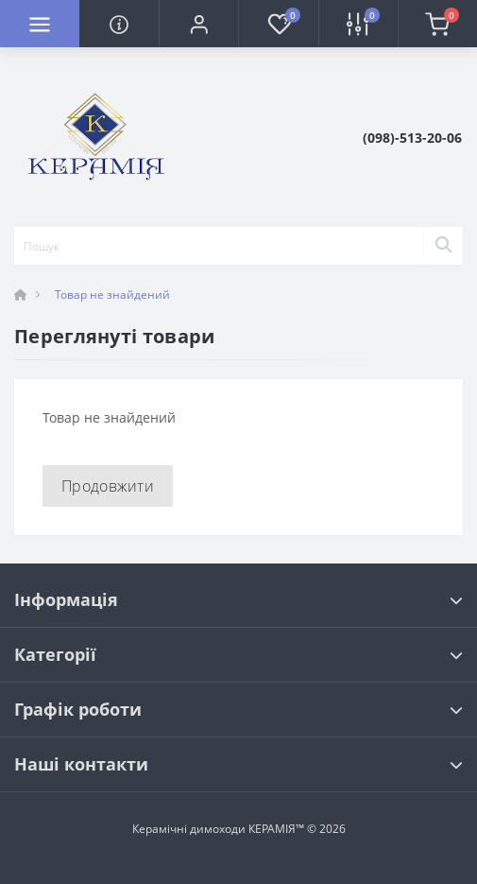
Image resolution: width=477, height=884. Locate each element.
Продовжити (107, 486)
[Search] (443, 246)
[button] (198, 23)
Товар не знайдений (112, 294)
